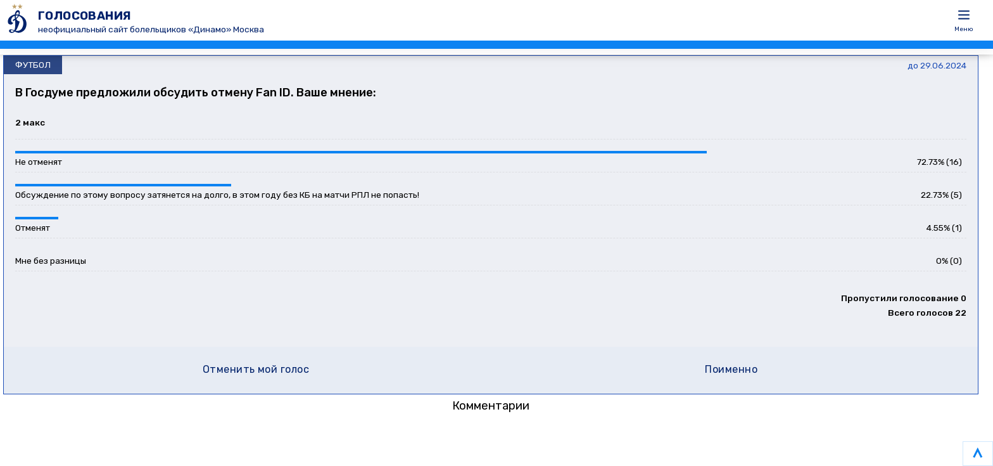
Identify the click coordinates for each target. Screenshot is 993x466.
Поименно (731, 369)
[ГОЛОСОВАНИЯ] (19, 20)
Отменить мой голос (256, 369)
